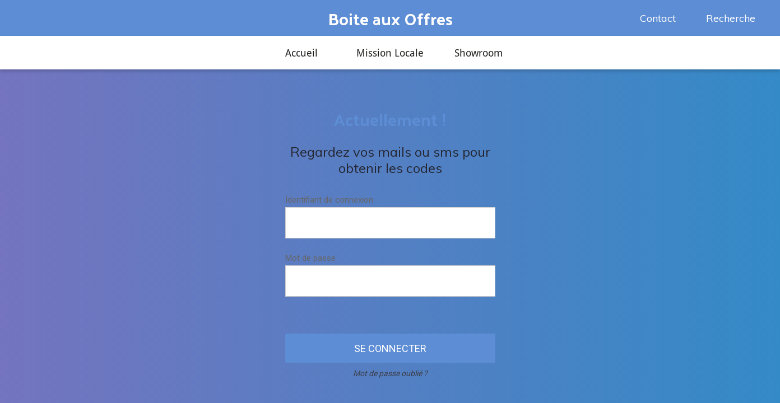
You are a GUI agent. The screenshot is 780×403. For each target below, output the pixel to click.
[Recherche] (727, 17)
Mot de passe (310, 258)
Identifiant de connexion (329, 200)
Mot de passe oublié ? (390, 373)
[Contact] (654, 17)
